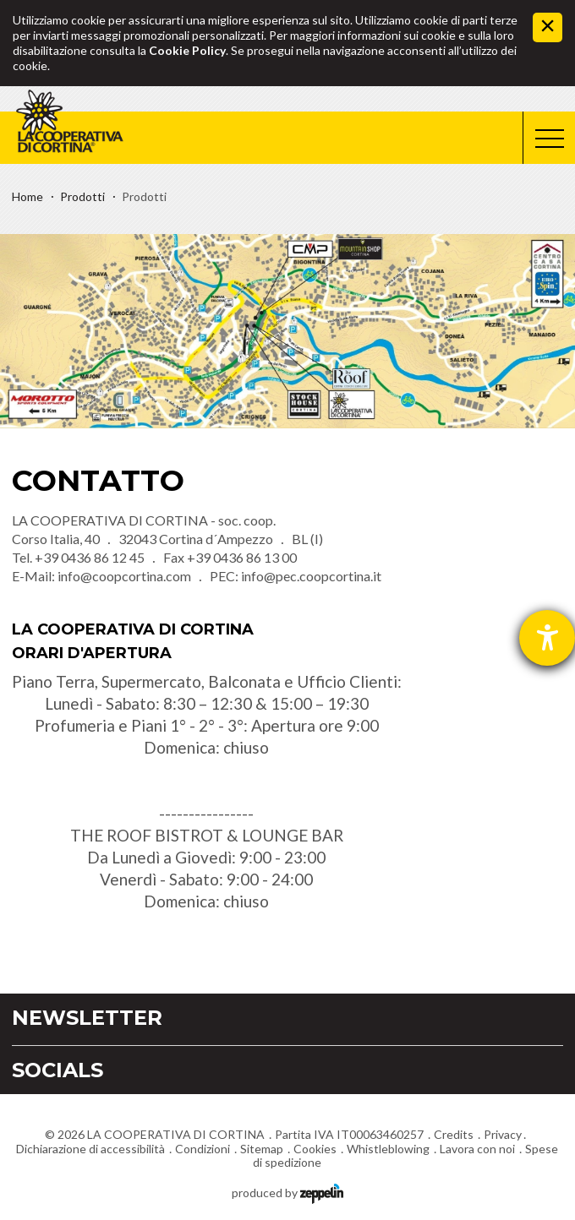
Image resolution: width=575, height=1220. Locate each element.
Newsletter (87, 1017)
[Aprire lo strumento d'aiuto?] (547, 638)
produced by (287, 1192)
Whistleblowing (388, 1148)
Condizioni (202, 1148)
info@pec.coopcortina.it (311, 576)
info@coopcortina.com (124, 576)
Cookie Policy (187, 50)
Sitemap (261, 1148)
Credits (454, 1134)
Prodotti (82, 196)
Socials (57, 1070)
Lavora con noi (477, 1148)
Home (27, 196)
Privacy (503, 1134)
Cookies (315, 1148)
